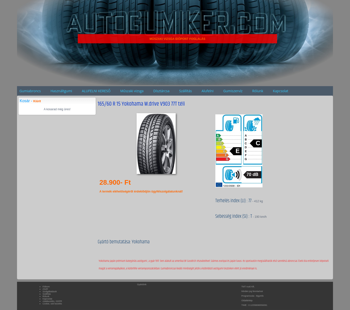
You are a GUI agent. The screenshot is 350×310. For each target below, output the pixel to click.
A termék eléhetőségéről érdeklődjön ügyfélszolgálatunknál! (141, 191)
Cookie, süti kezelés (52, 303)
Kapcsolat (280, 91)
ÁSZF (45, 289)
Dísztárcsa (161, 91)
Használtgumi (61, 91)
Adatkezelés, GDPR (52, 301)
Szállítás (185, 91)
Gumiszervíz (232, 91)
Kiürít (37, 101)
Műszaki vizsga (132, 91)
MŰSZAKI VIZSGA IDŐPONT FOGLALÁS (177, 39)
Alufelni (207, 91)
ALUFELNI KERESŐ (96, 91)
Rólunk (257, 91)
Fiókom (46, 286)
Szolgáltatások (50, 291)
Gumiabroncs (30, 91)
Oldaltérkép (247, 300)
